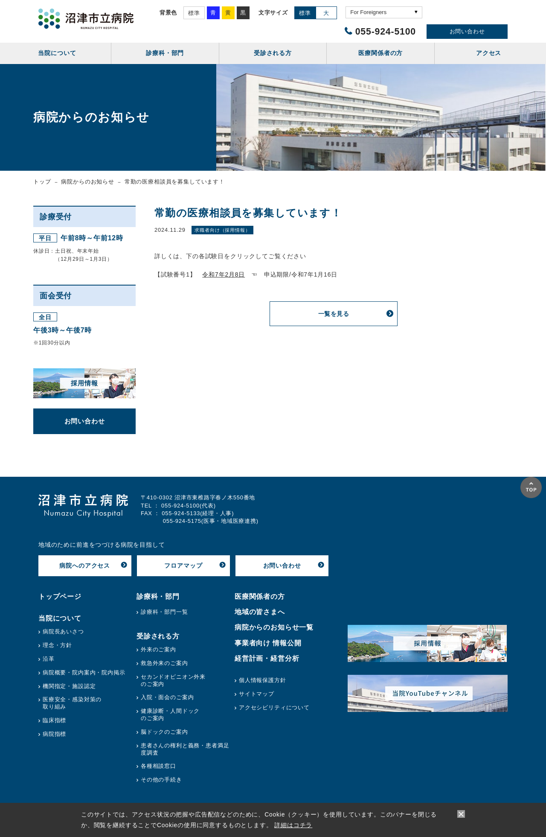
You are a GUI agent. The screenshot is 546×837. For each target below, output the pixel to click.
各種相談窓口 (158, 766)
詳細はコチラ (293, 825)
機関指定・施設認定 (69, 686)
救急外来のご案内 (164, 663)
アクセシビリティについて (274, 707)
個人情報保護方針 (262, 680)
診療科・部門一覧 (164, 612)
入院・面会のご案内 (167, 697)
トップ (42, 181)
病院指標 (54, 734)
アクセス (488, 53)
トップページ (59, 596)
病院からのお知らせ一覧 (274, 627)
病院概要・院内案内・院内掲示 (84, 672)
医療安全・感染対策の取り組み (72, 703)
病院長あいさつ (63, 631)
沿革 (49, 659)
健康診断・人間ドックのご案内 (170, 714)
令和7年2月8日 (223, 274)
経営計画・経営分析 (267, 658)
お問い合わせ (467, 31)
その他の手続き (161, 779)
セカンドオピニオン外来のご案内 (173, 680)
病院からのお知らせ (87, 181)
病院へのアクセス (84, 565)
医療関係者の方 (260, 596)
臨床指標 (54, 720)
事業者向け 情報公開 (268, 643)
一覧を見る (333, 313)
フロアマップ (183, 565)
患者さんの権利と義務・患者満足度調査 (185, 749)
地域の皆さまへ (260, 611)
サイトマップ (256, 694)
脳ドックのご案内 (164, 732)
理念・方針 (57, 645)
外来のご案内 (158, 649)
